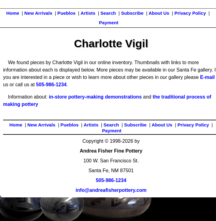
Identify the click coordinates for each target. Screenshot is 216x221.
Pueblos (66, 13)
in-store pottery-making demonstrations (95, 96)
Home (12, 13)
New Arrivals (38, 13)
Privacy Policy (190, 13)
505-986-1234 (51, 84)
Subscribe (132, 13)
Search (108, 13)
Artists (88, 13)
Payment (108, 22)
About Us (159, 13)
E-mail (207, 77)
